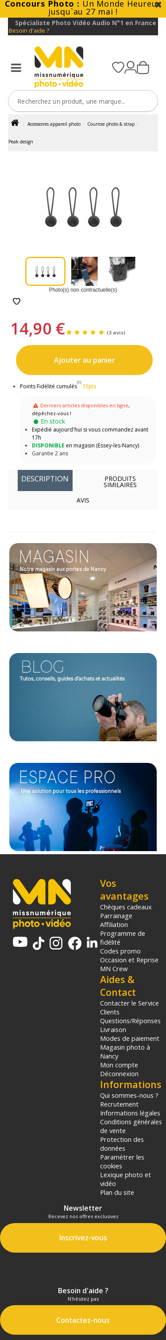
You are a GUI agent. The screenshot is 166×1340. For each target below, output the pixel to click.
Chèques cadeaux (126, 906)
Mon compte (119, 1064)
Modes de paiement (129, 1038)
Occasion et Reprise (129, 959)
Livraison (113, 1029)
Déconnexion (119, 1073)
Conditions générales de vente (131, 1126)
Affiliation (114, 924)
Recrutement (119, 1104)
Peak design (20, 142)
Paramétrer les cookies (122, 1161)
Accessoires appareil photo (54, 124)
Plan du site (117, 1192)
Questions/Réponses (130, 1020)
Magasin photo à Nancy (125, 1051)
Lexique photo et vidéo (125, 1179)
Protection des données (122, 1143)
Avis (83, 500)
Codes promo (120, 950)
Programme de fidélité (122, 937)
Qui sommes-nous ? (129, 1095)
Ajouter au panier (84, 360)
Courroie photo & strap (111, 124)
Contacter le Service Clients (129, 1007)
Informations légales (130, 1112)
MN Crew (113, 968)
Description (45, 478)
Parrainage (116, 915)
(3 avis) (116, 332)
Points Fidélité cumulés (48, 386)
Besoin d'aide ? (29, 30)
